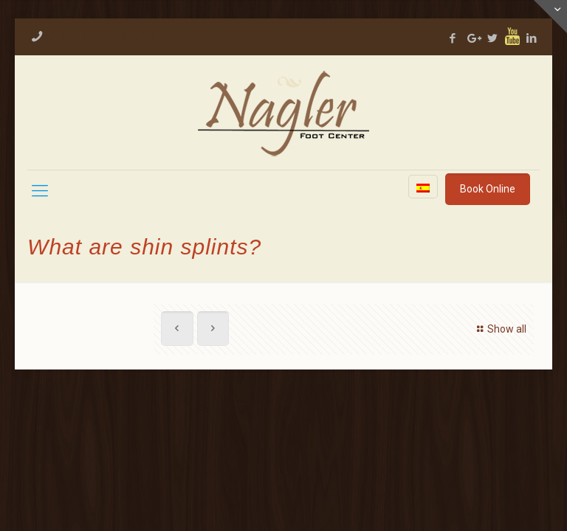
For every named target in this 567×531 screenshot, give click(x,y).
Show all (499, 329)
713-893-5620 (101, 34)
